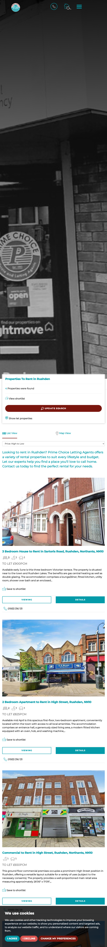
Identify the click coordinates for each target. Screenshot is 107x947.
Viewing (26, 600)
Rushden (38, 452)
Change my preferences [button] (58, 938)
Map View (63, 433)
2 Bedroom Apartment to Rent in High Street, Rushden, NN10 (46, 702)
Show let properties (18, 418)
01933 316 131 (15, 608)
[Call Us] (54, 6)
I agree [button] (12, 938)
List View (9, 433)
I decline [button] (29, 938)
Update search (53, 408)
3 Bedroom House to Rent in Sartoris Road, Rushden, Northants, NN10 (53, 551)
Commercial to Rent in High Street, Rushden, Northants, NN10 (47, 853)
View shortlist (15, 398)
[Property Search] (68, 6)
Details (80, 600)
